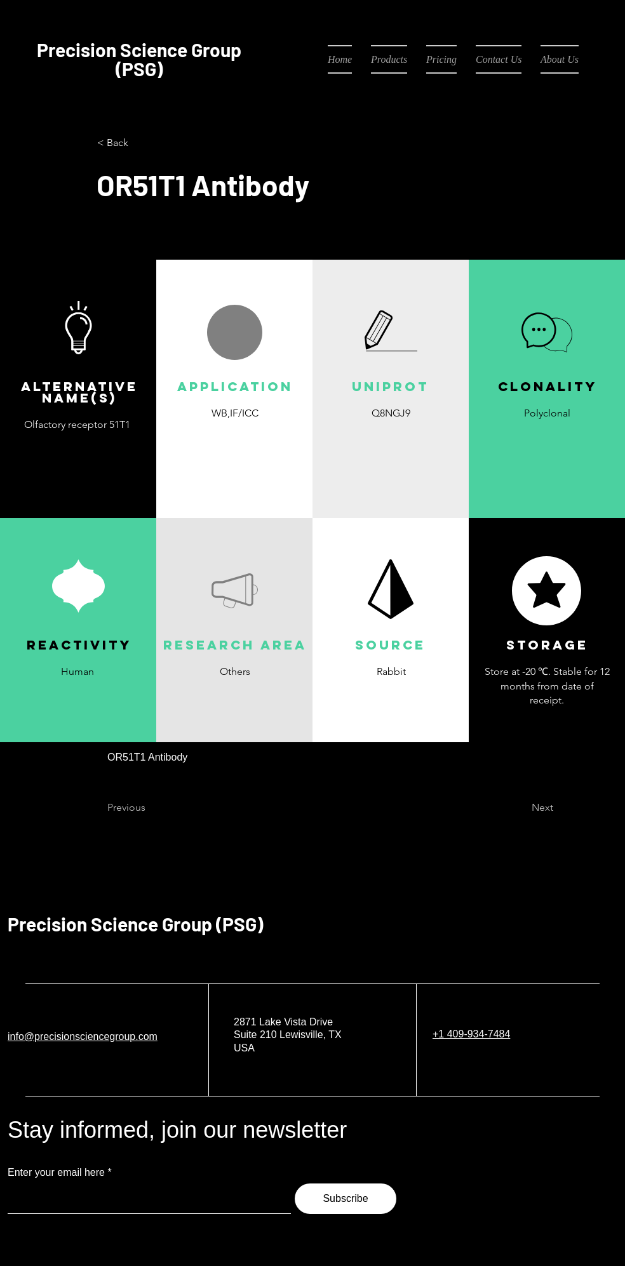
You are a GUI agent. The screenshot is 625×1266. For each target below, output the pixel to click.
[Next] (521, 808)
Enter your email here (56, 1173)
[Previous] (149, 808)
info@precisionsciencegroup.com (83, 1036)
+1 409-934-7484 (471, 1034)
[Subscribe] (345, 1198)
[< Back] (139, 143)
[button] (234, 443)
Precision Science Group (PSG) (135, 923)
